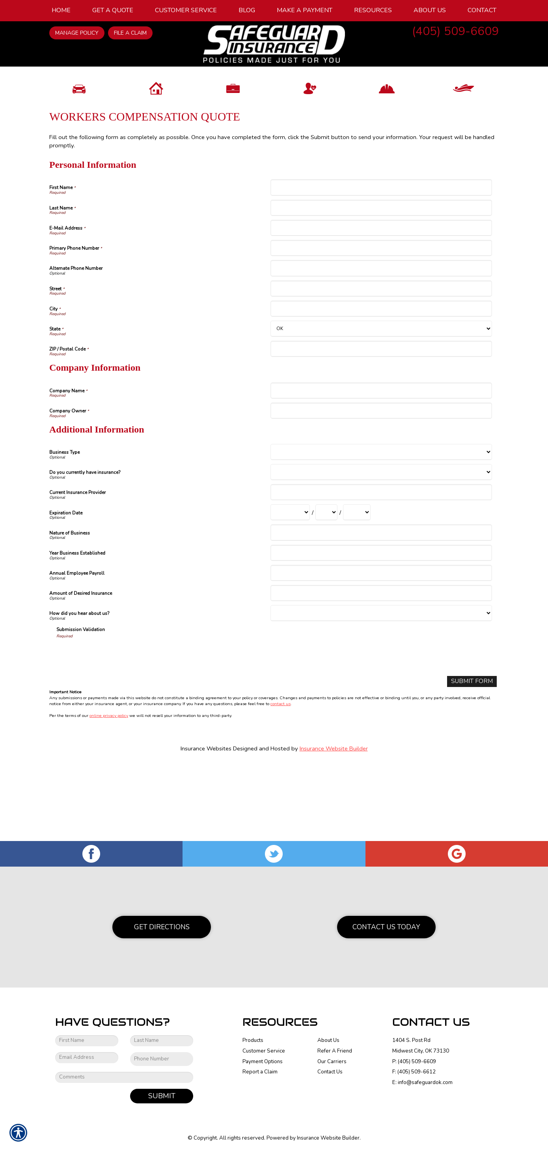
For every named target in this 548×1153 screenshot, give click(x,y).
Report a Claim (260, 1071)
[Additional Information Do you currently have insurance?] (381, 549)
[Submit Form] (474, 757)
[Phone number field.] (161, 1059)
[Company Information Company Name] (381, 467)
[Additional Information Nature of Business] (381, 609)
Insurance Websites (206, 825)
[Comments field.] (124, 1076)
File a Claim (130, 33)
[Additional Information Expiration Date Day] (326, 589)
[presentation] (116, 731)
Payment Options (262, 1061)
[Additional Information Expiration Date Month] (290, 589)
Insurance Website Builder (334, 825)
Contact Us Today (386, 927)
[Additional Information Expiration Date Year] (357, 589)
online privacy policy (108, 792)
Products (252, 1040)
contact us (280, 780)
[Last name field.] (161, 1040)
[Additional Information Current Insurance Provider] (381, 569)
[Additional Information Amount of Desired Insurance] (381, 670)
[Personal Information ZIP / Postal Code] (381, 426)
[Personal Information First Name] (381, 264)
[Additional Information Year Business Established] (381, 630)
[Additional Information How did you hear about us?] (381, 690)
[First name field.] (86, 1040)
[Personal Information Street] (381, 365)
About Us (328, 1040)
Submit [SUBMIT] (161, 1095)
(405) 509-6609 (455, 31)
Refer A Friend (334, 1051)
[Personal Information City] (381, 385)
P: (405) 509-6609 (414, 1061)
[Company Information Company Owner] (381, 487)
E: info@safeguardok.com (422, 1082)
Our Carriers (332, 1061)
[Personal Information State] (381, 405)
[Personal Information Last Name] (381, 284)
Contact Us (330, 1071)
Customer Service (263, 1051)
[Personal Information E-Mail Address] (381, 305)
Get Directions (162, 927)
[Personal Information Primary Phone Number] (381, 325)
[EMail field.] (86, 1057)
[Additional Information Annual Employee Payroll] (381, 650)
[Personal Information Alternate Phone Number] (381, 345)
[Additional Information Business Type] (381, 529)
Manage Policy (77, 33)
